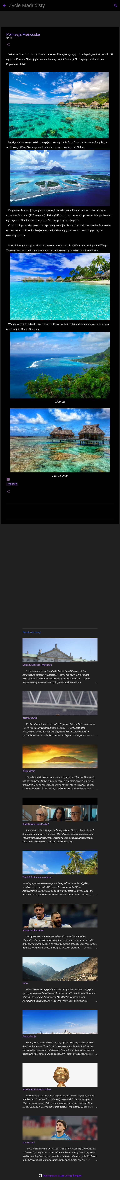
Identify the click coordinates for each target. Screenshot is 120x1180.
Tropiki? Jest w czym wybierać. (37, 877)
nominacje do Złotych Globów (36, 1089)
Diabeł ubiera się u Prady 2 (35, 824)
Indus (25, 983)
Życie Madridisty (27, 5)
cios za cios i (28, 1142)
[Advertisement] (60, 550)
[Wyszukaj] (49, 5)
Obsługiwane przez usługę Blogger (60, 1175)
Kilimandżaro (28, 771)
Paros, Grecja (29, 1036)
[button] (8, 45)
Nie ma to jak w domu (33, 930)
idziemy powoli (29, 718)
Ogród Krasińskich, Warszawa (37, 665)
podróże (12, 484)
